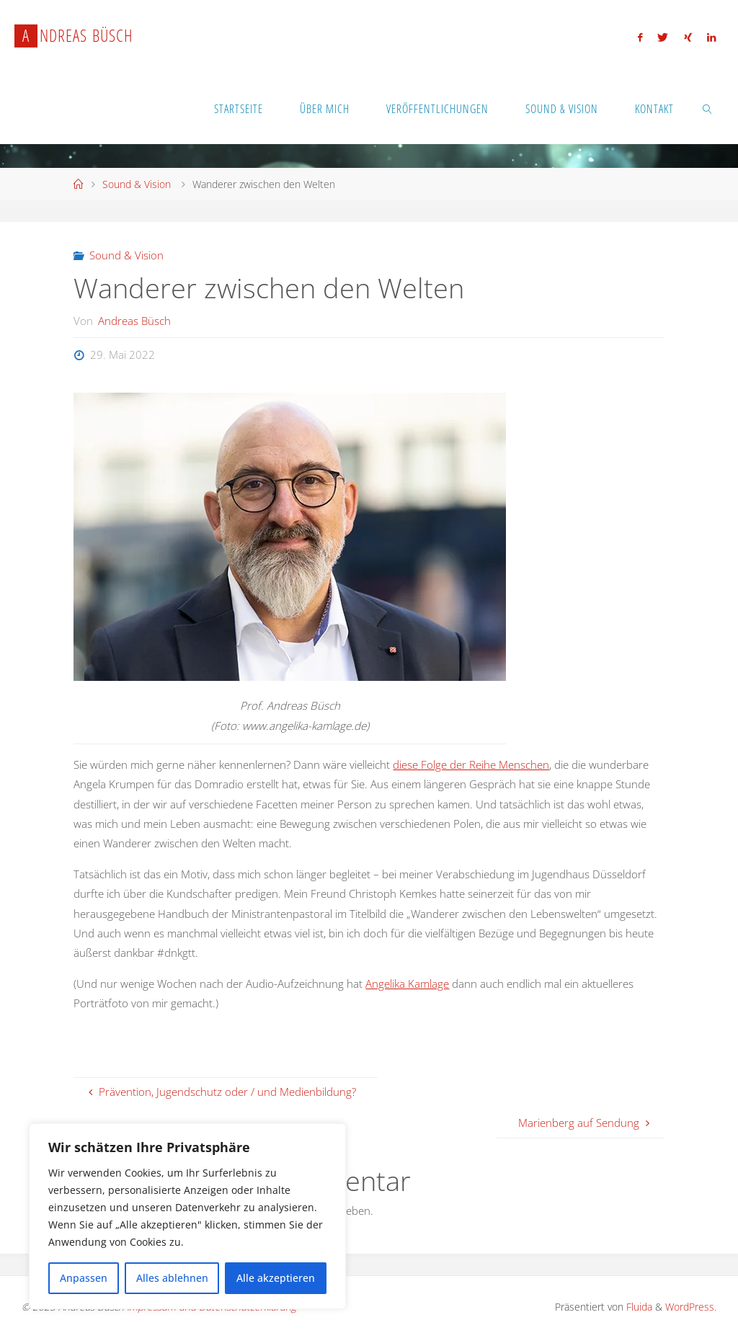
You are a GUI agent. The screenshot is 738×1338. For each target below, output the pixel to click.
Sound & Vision (136, 184)
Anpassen (83, 1278)
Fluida (637, 1307)
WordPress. (690, 1307)
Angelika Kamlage (407, 983)
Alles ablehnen (172, 1278)
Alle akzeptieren (275, 1278)
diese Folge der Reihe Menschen (471, 764)
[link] (708, 108)
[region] (187, 1216)
